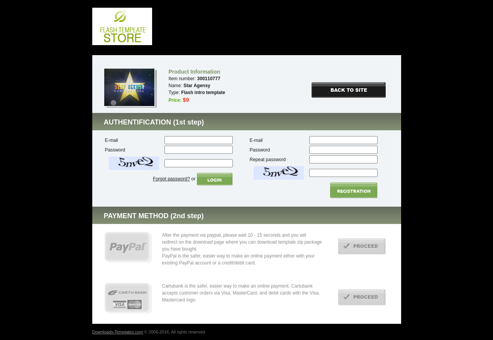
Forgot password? (171, 179)
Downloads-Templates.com (117, 332)
